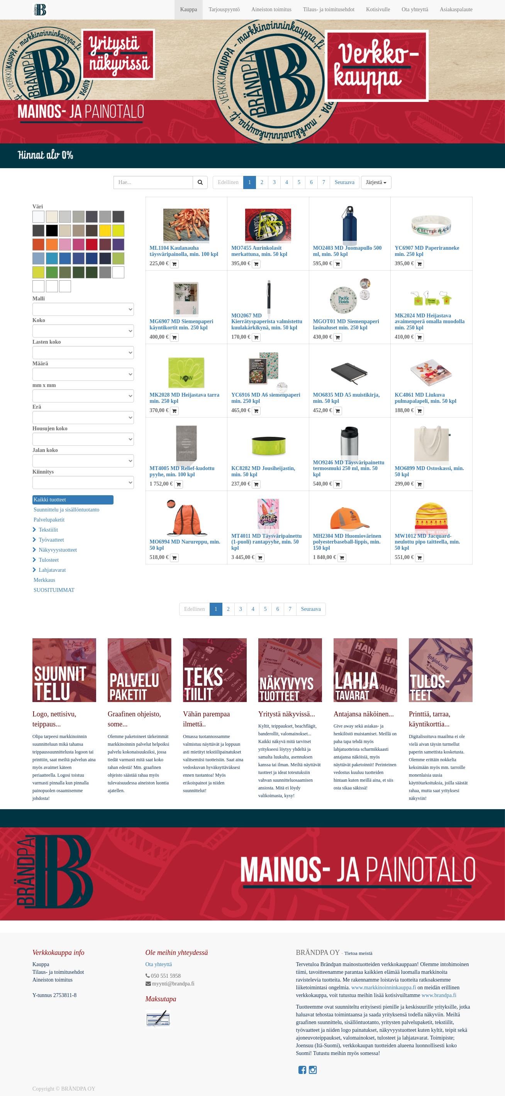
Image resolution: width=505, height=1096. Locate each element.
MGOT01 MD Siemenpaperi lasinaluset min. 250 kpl (346, 324)
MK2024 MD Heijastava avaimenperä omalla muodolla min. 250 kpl (429, 322)
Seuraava (344, 182)
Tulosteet (49, 560)
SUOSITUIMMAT (54, 590)
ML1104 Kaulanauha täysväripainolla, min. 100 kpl (184, 251)
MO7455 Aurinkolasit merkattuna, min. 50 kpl (259, 251)
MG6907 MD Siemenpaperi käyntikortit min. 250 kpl (182, 324)
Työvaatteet (51, 540)
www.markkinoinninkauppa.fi (383, 987)
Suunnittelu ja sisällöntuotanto (66, 510)
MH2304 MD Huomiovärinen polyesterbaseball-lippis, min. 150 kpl (347, 542)
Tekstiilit (48, 530)
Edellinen (228, 182)
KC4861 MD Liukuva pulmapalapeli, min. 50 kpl (425, 398)
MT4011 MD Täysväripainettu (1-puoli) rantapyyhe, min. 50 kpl (266, 542)
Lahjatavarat (52, 570)
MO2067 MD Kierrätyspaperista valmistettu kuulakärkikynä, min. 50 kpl (266, 322)
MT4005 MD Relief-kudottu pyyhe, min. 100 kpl (182, 471)
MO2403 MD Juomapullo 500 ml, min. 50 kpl (347, 251)
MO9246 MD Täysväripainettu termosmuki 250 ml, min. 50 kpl (349, 468)
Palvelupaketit (49, 520)
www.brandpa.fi (440, 995)
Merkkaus (44, 580)
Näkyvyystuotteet (58, 550)
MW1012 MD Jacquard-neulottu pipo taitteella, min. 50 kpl (427, 542)
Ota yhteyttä (159, 964)
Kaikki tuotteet (50, 500)
